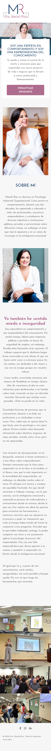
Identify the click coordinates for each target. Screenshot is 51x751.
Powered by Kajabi (25, 744)
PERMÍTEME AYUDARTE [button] (25, 90)
